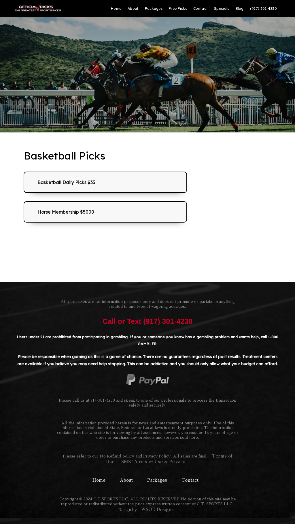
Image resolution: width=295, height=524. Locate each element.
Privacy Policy (157, 456)
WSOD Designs (157, 509)
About (126, 480)
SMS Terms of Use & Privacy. (153, 462)
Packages (157, 480)
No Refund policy (116, 456)
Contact (189, 480)
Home (98, 480)
